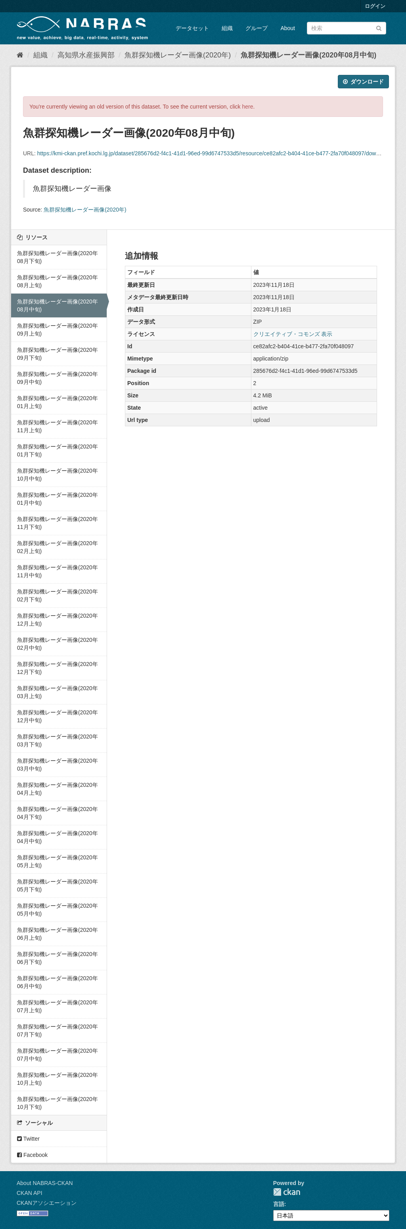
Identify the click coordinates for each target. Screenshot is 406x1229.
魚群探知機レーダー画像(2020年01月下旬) (57, 450)
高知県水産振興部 (86, 55)
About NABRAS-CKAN (45, 1183)
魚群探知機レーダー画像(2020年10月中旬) (57, 475)
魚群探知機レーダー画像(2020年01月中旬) (57, 499)
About (287, 28)
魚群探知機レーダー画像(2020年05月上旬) (57, 861)
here (247, 106)
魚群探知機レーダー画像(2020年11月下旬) (57, 523)
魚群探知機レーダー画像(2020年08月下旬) (57, 257)
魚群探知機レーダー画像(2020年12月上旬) (57, 620)
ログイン (375, 6)
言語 (278, 1204)
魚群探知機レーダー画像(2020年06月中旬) (57, 982)
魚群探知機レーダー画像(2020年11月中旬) (57, 571)
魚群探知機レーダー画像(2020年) (177, 55)
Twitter (28, 1138)
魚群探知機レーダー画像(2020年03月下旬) (57, 740)
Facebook (32, 1155)
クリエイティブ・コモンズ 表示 (293, 334)
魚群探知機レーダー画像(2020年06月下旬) (57, 958)
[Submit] (378, 27)
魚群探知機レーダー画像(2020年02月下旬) (57, 595)
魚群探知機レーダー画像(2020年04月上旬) (57, 789)
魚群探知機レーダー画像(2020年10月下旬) (57, 1103)
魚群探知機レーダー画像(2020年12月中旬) (57, 716)
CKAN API (29, 1193)
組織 (227, 28)
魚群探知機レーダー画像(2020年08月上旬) (57, 281)
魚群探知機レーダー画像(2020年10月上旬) (57, 1079)
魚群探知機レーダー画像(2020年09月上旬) (57, 330)
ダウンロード (363, 81)
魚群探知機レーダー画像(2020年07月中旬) (57, 1055)
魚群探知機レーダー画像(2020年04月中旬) (57, 837)
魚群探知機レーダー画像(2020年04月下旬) (57, 813)
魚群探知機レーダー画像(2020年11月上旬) (57, 426)
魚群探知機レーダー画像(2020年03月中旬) (57, 765)
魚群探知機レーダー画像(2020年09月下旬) (57, 354)
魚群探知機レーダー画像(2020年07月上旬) (57, 1006)
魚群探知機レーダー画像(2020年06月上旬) (57, 934)
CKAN (286, 1192)
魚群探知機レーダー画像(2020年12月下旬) (57, 668)
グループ (256, 28)
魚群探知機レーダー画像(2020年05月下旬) (57, 885)
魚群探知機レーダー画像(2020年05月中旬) (57, 910)
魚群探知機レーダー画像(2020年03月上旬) (57, 692)
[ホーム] (20, 55)
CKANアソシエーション (47, 1203)
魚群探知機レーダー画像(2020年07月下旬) (57, 1030)
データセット (192, 28)
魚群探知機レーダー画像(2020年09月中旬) (57, 378)
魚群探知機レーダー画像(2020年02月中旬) (57, 644)
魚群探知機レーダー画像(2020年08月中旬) (308, 55)
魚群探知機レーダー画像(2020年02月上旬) (57, 547)
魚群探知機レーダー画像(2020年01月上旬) (57, 402)
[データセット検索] (346, 28)
